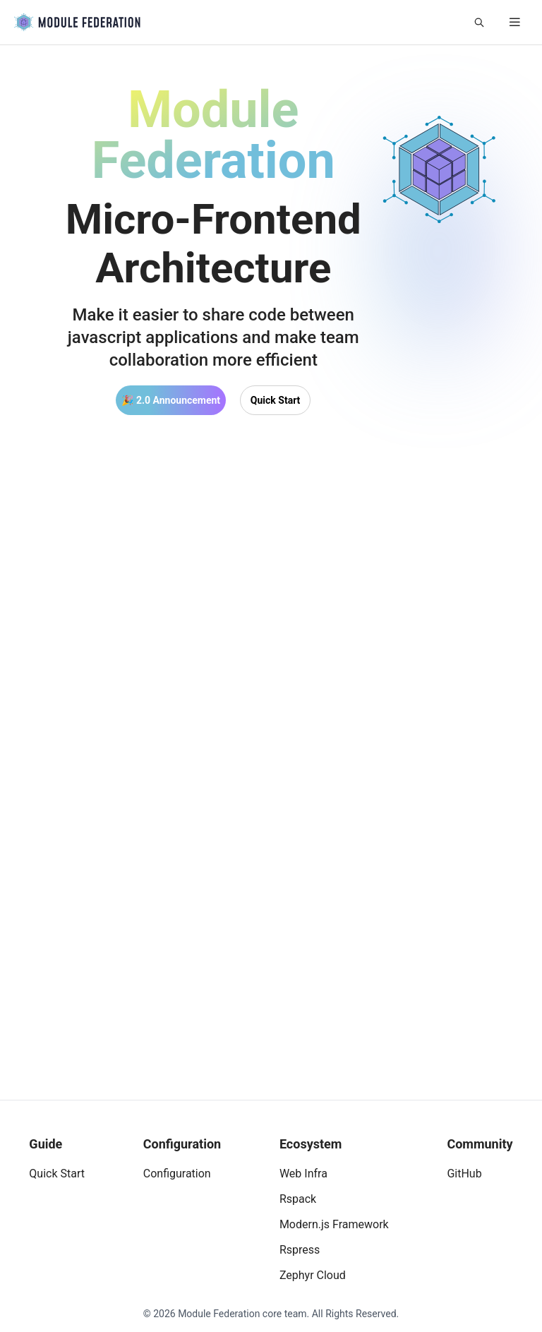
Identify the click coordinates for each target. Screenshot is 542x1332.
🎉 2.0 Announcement (170, 400)
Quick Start (276, 400)
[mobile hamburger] (515, 22)
